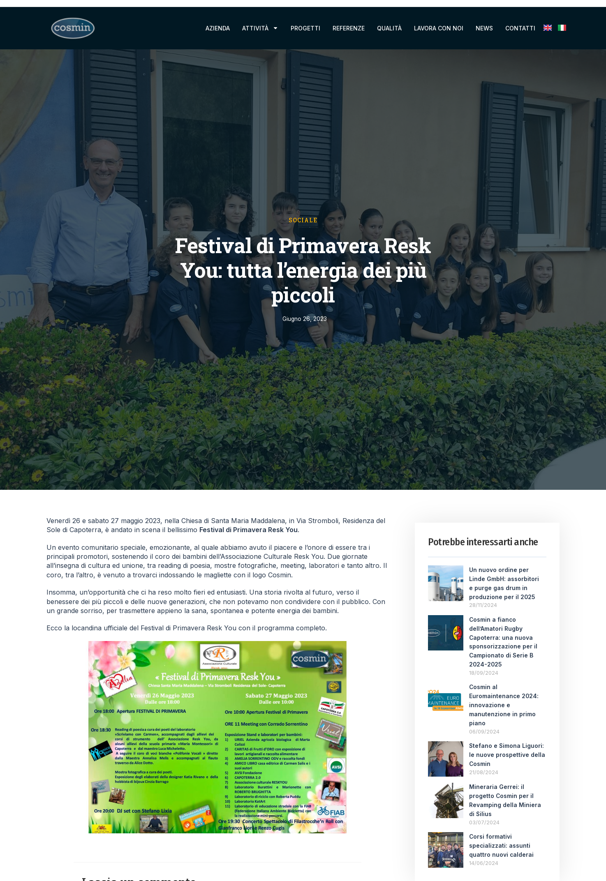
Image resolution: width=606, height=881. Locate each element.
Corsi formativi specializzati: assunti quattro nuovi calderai (501, 839)
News (484, 28)
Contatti (520, 28)
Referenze (349, 28)
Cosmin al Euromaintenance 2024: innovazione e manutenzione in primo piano (504, 701)
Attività (260, 28)
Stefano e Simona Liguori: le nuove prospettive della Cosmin (507, 749)
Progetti (305, 28)
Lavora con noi (438, 28)
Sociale (303, 220)
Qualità (389, 28)
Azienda (218, 28)
